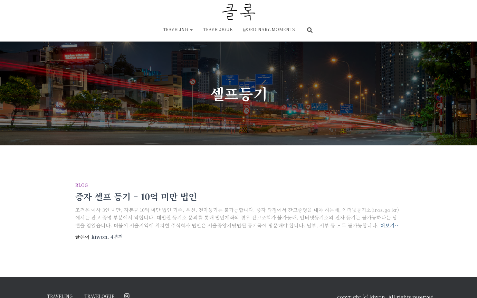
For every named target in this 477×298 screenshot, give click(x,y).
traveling (178, 29)
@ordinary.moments (269, 29)
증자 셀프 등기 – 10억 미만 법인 (136, 196)
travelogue (217, 29)
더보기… (390, 225)
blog (81, 185)
